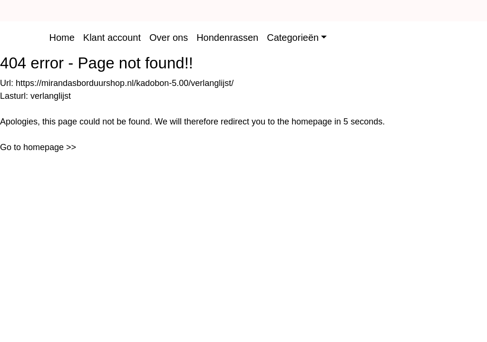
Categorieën (293, 37)
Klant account (112, 37)
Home (61, 37)
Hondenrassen (227, 37)
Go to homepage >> (38, 147)
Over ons (168, 37)
